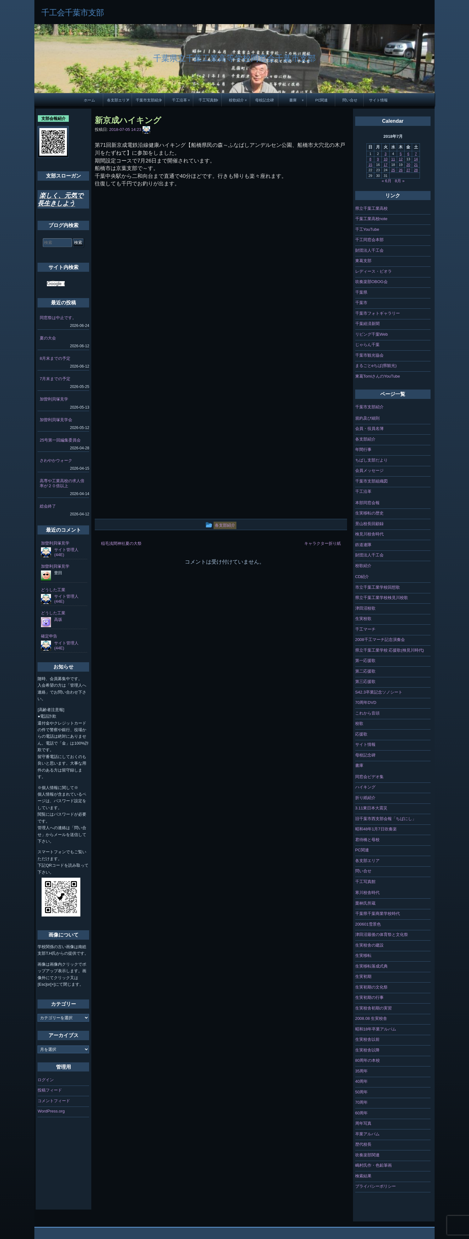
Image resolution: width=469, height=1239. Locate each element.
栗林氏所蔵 (365, 903)
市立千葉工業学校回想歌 (377, 587)
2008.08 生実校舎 (371, 1018)
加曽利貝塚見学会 (56, 419)
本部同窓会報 (367, 502)
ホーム (89, 100)
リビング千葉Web (371, 334)
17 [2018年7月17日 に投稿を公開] (385, 165)
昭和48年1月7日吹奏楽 (376, 829)
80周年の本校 (367, 1060)
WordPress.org (51, 1111)
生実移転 (363, 955)
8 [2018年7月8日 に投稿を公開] (370, 159)
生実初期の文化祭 (371, 987)
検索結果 (363, 1176)
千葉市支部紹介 (149, 100)
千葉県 (361, 292)
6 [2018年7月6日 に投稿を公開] (408, 154)
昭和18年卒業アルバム (375, 1029)
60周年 (361, 1113)
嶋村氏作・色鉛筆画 (373, 1165)
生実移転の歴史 (369, 513)
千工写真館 (208, 100)
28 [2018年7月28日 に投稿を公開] (416, 170)
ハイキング (365, 787)
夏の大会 (48, 338)
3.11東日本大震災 (371, 808)
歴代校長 (363, 1144)
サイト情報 (378, 100)
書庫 (293, 100)
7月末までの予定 (55, 378)
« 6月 (386, 180)
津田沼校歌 (365, 608)
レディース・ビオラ (373, 271)
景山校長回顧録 (369, 523)
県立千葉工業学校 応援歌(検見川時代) (389, 650)
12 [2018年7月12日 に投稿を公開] (400, 159)
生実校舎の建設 (369, 945)
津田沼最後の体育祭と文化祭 (381, 934)
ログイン (46, 1079)
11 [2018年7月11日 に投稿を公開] (393, 159)
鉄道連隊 (363, 544)
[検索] (56, 283)
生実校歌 (363, 618)
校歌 (359, 723)
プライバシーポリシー (375, 1186)
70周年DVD (365, 702)
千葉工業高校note (371, 218)
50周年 (361, 1092)
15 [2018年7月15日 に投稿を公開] (370, 165)
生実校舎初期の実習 (373, 1008)
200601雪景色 (368, 924)
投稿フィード (50, 1090)
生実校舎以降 (367, 1050)
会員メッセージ (369, 470)
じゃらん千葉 (367, 344)
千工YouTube (367, 229)
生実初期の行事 (369, 997)
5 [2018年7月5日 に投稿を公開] (400, 154)
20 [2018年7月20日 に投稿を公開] (408, 165)
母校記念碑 (264, 100)
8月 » (400, 180)
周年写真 (363, 1123)
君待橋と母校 (367, 839)
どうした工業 (53, 589)
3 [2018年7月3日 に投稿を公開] (385, 154)
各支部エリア (118, 100)
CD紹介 (362, 576)
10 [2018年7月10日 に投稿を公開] (385, 159)
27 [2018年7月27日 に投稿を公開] (408, 170)
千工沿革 (179, 100)
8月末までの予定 (55, 358)
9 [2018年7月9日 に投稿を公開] (378, 159)
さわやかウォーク (56, 460)
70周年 (361, 1102)
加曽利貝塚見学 (54, 399)
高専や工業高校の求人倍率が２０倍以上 (62, 483)
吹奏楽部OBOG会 (371, 281)
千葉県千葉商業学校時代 (377, 913)
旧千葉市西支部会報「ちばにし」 (385, 818)
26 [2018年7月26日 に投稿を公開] (400, 170)
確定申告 (49, 636)
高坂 (58, 619)
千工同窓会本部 (369, 239)
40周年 (361, 1081)
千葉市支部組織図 (371, 481)
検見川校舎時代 (369, 534)
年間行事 (363, 449)
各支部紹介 (365, 439)
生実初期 (363, 976)
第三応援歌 (365, 681)
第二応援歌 (365, 671)
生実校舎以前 (367, 1039)
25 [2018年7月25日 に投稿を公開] (393, 170)
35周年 (361, 1071)
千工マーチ (365, 629)
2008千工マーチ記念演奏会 (380, 639)
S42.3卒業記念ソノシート (378, 692)
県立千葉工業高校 (371, 208)
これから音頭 (367, 713)
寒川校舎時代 (367, 892)
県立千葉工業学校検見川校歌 (381, 597)
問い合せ (349, 100)
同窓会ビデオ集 (369, 776)
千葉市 (361, 302)
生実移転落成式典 (371, 966)
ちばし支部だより (371, 460)
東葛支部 (363, 260)
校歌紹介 (236, 100)
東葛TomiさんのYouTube (377, 376)
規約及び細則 (367, 418)
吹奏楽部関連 (367, 1155)
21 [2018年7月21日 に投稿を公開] (416, 165)
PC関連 (321, 100)
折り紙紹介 (365, 797)
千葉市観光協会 (369, 355)
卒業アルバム (367, 1134)
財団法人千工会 (369, 250)
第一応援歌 (365, 660)
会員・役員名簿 (369, 428)
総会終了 (48, 506)
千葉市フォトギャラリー (377, 313)
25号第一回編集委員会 (60, 440)
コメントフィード (54, 1100)
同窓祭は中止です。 (58, 317)
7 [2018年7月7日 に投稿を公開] (416, 154)
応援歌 (361, 734)
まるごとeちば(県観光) (376, 365)
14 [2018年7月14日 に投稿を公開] (416, 159)
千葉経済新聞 (367, 323)
